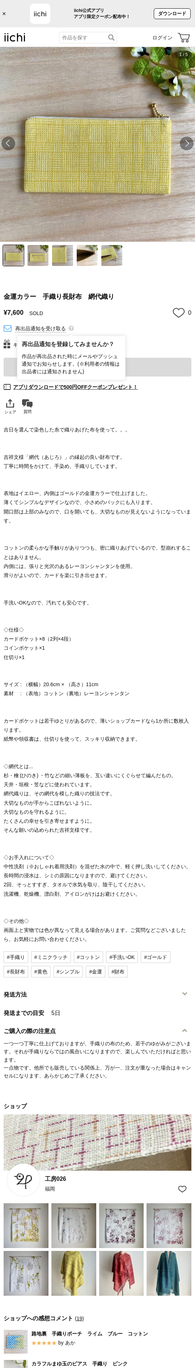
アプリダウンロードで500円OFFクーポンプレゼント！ (75, 387)
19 (79, 1318)
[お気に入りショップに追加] (182, 1189)
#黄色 (40, 972)
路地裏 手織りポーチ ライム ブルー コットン (89, 1334)
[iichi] (14, 40)
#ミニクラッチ (51, 957)
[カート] (183, 37)
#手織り (16, 957)
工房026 (55, 1179)
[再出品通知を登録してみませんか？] (71, 327)
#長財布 (16, 972)
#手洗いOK (122, 957)
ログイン (162, 37)
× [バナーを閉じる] (4, 13)
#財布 (117, 972)
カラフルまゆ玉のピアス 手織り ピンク (79, 1364)
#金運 (95, 972)
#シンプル (68, 972)
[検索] (111, 37)
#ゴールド (155, 957)
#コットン (88, 957)
